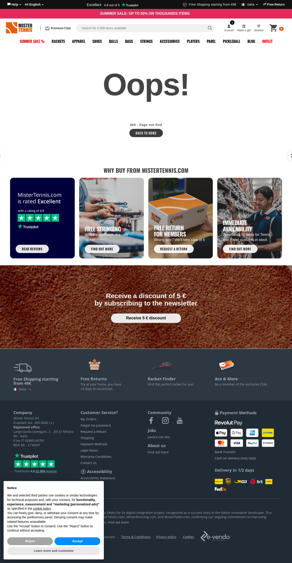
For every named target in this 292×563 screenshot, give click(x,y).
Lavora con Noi (159, 437)
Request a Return (94, 431)
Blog (251, 41)
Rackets (58, 41)
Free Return (274, 4)
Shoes (97, 41)
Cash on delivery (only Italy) (235, 458)
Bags (129, 41)
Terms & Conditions (136, 537)
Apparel (78, 41)
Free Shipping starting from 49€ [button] (220, 4)
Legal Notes (89, 450)
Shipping (87, 438)
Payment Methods (94, 444)
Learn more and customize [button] (53, 551)
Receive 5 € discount (146, 318)
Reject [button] (30, 541)
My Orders (88, 419)
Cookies (188, 537)
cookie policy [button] (42, 508)
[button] (14, 4)
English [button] (34, 4)
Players (193, 41)
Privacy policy (166, 537)
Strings (146, 41)
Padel (211, 41)
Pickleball (231, 41)
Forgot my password (96, 425)
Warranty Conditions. (96, 456)
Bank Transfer (225, 452)
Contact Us (89, 463)
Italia (22, 389)
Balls (113, 41)
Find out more (158, 452)
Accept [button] (77, 541)
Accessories (170, 41)
